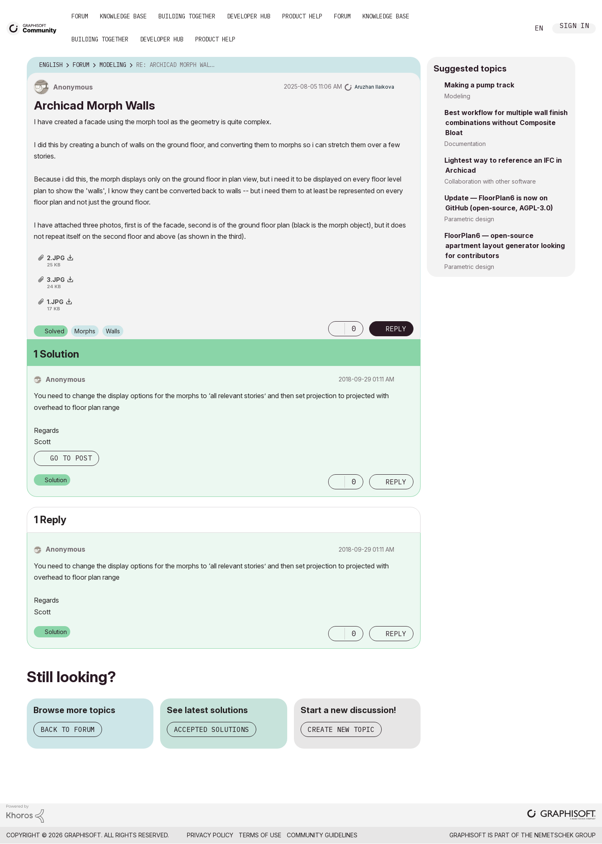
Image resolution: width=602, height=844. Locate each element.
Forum (79, 16)
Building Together (186, 16)
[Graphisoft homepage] (561, 815)
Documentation (465, 143)
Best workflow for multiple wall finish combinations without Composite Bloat (506, 122)
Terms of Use (260, 835)
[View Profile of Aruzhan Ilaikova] (374, 87)
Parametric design (469, 219)
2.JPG (56, 257)
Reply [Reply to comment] (395, 482)
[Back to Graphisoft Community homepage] (34, 27)
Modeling (457, 96)
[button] (336, 329)
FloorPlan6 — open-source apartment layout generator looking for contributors (504, 245)
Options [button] (408, 65)
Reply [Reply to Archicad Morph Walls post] (395, 329)
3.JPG (56, 279)
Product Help (302, 16)
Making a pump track (479, 85)
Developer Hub (248, 16)
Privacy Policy (210, 835)
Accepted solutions (211, 729)
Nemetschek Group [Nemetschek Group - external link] (565, 835)
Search (513, 28)
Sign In (574, 26)
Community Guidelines (322, 835)
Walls (113, 331)
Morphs (84, 331)
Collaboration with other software (490, 181)
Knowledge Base (123, 16)
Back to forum (68, 729)
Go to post (71, 458)
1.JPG (55, 301)
